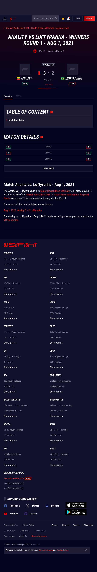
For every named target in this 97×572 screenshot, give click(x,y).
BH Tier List (8, 362)
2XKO (6, 302)
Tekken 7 (8, 326)
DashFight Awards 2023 (14, 483)
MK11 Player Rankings (59, 454)
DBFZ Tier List (55, 337)
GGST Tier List (55, 362)
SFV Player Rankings (12, 454)
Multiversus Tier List (58, 411)
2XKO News (8, 313)
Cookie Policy (9, 531)
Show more (11, 269)
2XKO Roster (9, 308)
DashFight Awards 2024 (14, 478)
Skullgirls (55, 375)
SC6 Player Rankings (12, 381)
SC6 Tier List (9, 386)
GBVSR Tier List (56, 289)
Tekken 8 (8, 253)
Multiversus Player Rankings (62, 405)
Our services (40, 531)
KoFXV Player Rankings (13, 430)
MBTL (52, 424)
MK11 (52, 448)
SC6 (5, 375)
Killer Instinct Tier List (13, 411)
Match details (16, 120)
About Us (23, 536)
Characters (88, 525)
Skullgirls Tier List (57, 386)
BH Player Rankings (12, 357)
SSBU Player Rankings (59, 308)
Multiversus (56, 399)
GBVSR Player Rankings (60, 283)
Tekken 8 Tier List (11, 264)
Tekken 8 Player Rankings (14, 259)
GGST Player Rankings (59, 357)
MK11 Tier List (56, 460)
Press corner (9, 536)
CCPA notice (25, 531)
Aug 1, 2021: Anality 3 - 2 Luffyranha (23, 210)
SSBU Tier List (55, 313)
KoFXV (7, 424)
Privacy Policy (28, 525)
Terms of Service (11, 525)
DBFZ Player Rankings (59, 332)
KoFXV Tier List (10, 435)
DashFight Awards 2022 (14, 488)
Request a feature (39, 536)
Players (65, 525)
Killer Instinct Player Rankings (16, 405)
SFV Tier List (9, 460)
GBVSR (53, 277)
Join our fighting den (21, 499)
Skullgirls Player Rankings (60, 381)
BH (5, 350)
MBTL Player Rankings (59, 430)
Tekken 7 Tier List (11, 337)
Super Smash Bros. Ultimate (55, 191)
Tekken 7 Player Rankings (14, 332)
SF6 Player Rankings (12, 283)
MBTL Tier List (56, 435)
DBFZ (52, 326)
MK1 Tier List (55, 264)
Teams (76, 525)
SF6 (5, 277)
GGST (52, 350)
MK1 (52, 253)
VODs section (11, 220)
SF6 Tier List (9, 289)
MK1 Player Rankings (58, 259)
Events (55, 525)
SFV (5, 448)
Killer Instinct (12, 399)
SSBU (52, 302)
